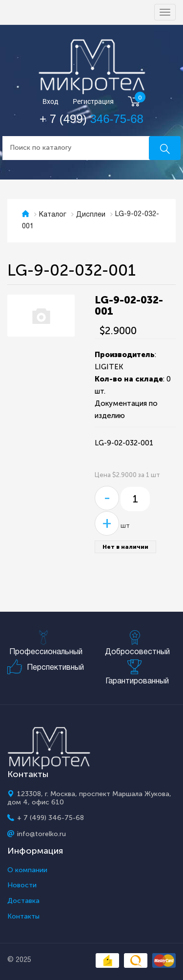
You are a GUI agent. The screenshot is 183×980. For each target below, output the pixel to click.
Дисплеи (90, 215)
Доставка (23, 901)
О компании (27, 870)
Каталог (52, 215)
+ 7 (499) (91, 118)
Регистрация (93, 102)
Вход (50, 102)
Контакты (23, 916)
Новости (22, 885)
